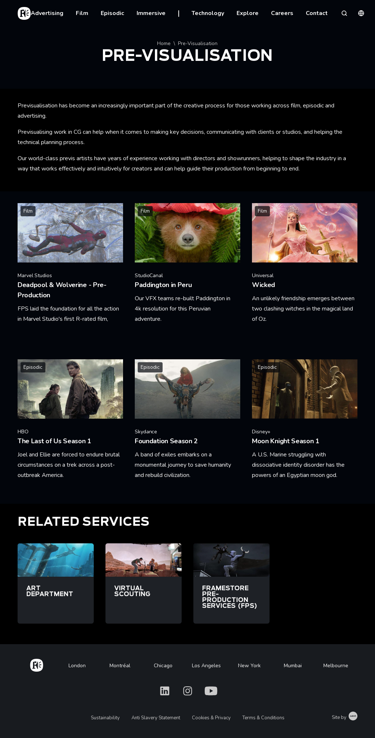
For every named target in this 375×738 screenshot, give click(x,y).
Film (82, 13)
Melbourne (335, 665)
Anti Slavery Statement (155, 718)
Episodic (112, 13)
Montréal (119, 665)
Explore (248, 13)
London (77, 665)
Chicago (163, 665)
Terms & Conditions (263, 718)
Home (164, 43)
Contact (317, 13)
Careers (282, 13)
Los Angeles (206, 665)
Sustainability (105, 718)
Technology (208, 13)
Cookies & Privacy (211, 718)
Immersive (151, 13)
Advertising (47, 13)
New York (249, 665)
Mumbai (293, 665)
